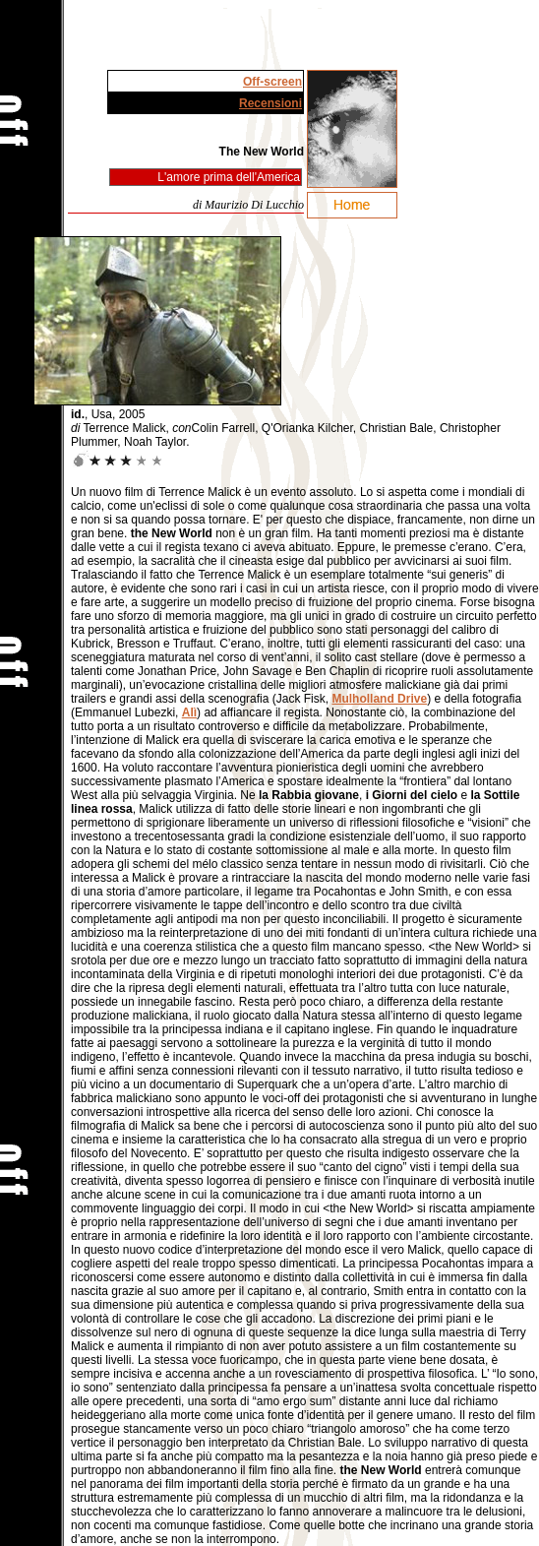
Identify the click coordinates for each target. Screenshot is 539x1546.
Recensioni (270, 103)
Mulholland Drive (379, 699)
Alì (189, 712)
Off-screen (272, 82)
